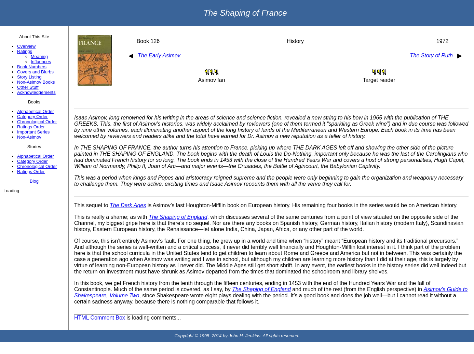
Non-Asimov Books (36, 82)
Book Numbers (31, 66)
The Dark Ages (128, 205)
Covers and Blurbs (35, 71)
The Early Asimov (159, 55)
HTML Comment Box (99, 318)
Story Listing (29, 77)
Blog (34, 181)
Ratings (24, 51)
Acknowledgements (36, 92)
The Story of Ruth (431, 55)
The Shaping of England (178, 217)
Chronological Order (37, 121)
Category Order (32, 116)
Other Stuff (28, 87)
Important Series (33, 131)
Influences (41, 61)
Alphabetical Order (35, 111)
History (295, 41)
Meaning (39, 56)
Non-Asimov (29, 137)
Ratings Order (31, 126)
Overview (26, 46)
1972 (442, 41)
